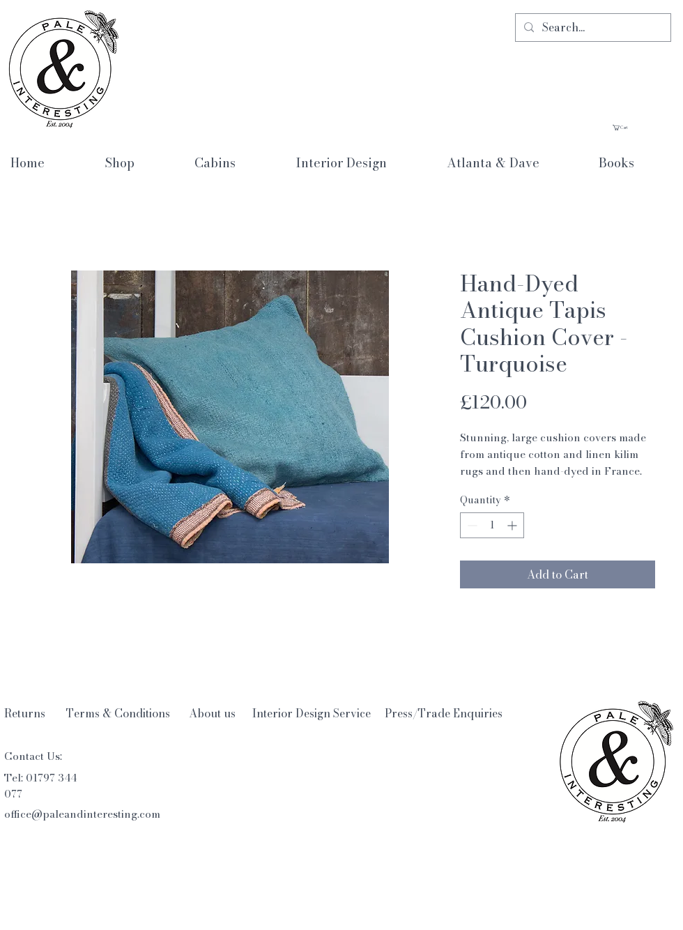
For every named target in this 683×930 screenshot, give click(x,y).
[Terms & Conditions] (118, 713)
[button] (642, 127)
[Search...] (591, 27)
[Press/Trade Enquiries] (443, 713)
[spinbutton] (492, 525)
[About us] (212, 713)
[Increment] (513, 525)
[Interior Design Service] (311, 713)
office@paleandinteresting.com (82, 814)
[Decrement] (470, 525)
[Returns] (24, 713)
